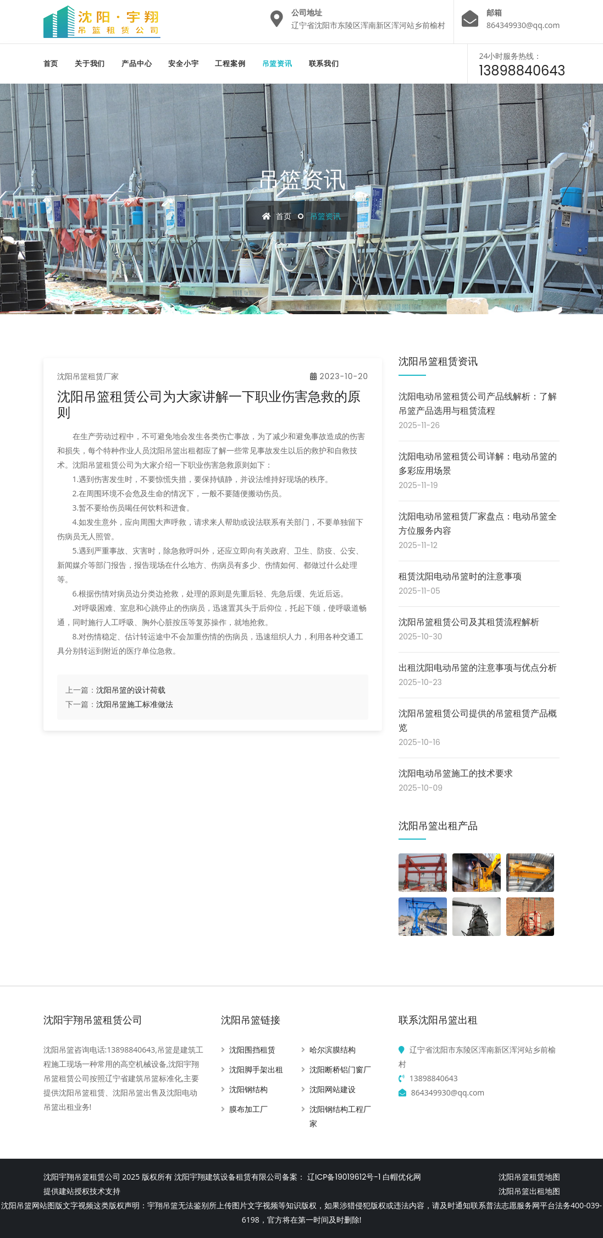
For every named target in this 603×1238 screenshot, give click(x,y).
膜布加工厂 (248, 1109)
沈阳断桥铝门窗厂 (340, 1069)
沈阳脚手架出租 (256, 1069)
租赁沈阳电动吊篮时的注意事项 (460, 576)
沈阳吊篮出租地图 (529, 1191)
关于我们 (90, 63)
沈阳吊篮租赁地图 (529, 1176)
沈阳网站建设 (332, 1089)
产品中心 (136, 63)
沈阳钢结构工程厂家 (340, 1116)
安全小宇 (183, 63)
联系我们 (324, 63)
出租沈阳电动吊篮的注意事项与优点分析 (478, 667)
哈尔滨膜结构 (332, 1049)
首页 (51, 63)
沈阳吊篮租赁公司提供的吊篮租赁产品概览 (478, 720)
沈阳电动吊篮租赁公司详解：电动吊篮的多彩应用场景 (478, 463)
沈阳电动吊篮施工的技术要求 (456, 773)
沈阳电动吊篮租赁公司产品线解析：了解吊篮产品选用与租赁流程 (478, 403)
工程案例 (230, 63)
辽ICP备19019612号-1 (343, 1176)
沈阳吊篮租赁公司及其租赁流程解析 (469, 622)
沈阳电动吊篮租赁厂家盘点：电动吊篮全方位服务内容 (478, 523)
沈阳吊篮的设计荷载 (130, 689)
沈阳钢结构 (248, 1089)
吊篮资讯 (277, 63)
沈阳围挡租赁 (252, 1049)
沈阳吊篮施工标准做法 (134, 704)
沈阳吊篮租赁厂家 (88, 376)
